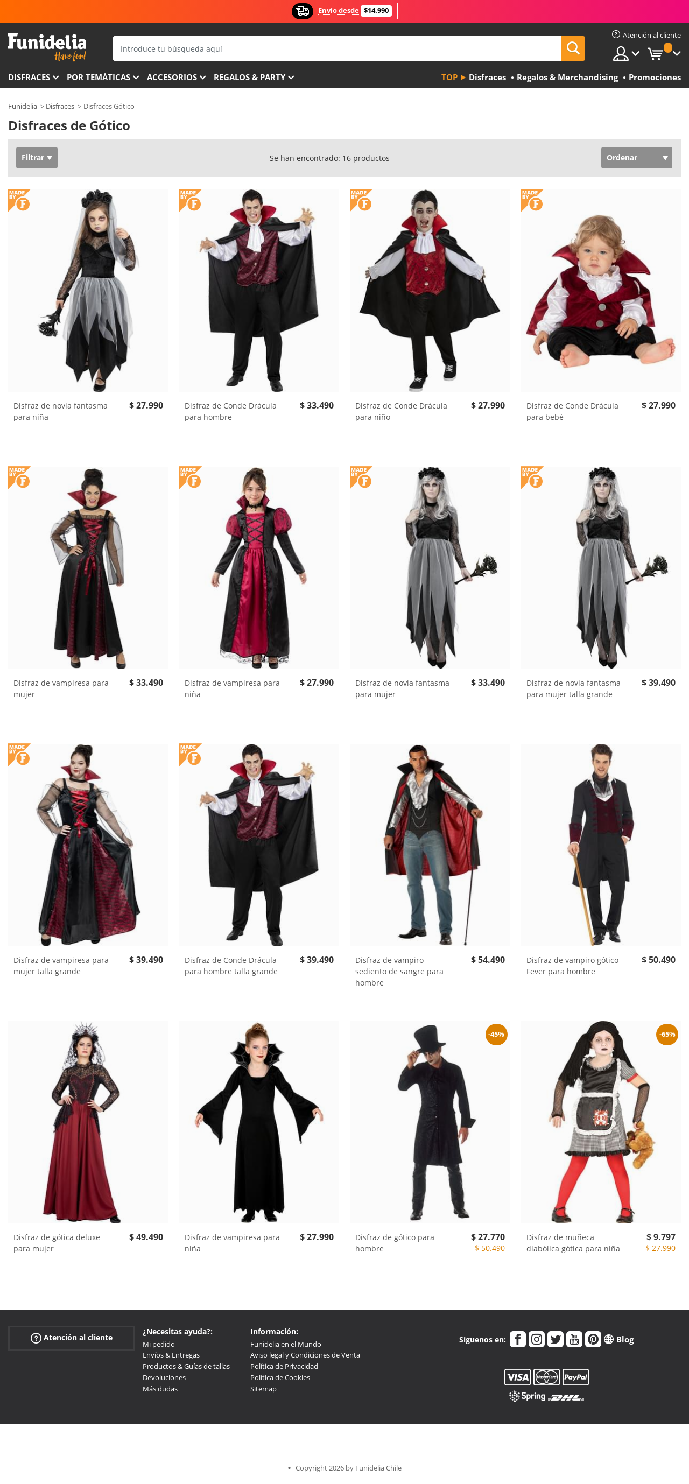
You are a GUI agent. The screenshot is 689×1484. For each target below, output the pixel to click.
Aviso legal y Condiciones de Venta (305, 1355)
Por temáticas (98, 77)
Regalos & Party (249, 77)
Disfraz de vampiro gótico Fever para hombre (572, 965)
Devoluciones (164, 1377)
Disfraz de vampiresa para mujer (61, 688)
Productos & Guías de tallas (186, 1366)
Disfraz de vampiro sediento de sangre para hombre (399, 971)
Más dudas (160, 1389)
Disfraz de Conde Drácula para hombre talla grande (231, 965)
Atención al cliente (72, 1337)
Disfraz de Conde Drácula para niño (401, 411)
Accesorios (172, 77)
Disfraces (29, 77)
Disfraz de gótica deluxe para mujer (56, 1243)
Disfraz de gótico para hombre (394, 1243)
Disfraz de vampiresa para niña (232, 688)
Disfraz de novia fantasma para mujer (402, 688)
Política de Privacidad (284, 1366)
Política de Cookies (280, 1377)
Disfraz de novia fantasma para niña (60, 411)
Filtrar (33, 157)
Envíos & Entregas (171, 1355)
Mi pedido (159, 1344)
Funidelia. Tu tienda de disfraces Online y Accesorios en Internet (47, 47)
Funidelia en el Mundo (285, 1344)
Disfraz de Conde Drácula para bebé (572, 411)
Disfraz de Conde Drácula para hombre (231, 411)
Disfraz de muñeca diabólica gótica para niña (573, 1243)
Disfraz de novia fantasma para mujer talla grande (573, 688)
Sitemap (263, 1389)
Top (449, 77)
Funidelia (22, 106)
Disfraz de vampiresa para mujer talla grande (61, 965)
